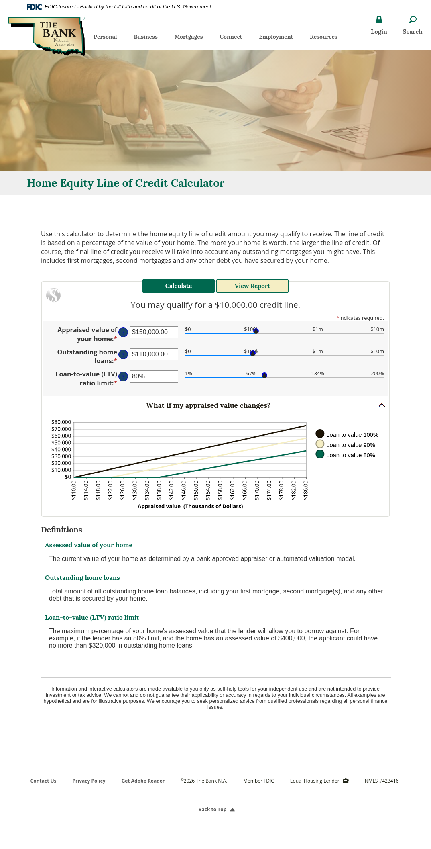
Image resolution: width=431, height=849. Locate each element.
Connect (231, 36)
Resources (323, 36)
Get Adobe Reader (143, 780)
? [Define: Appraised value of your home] (123, 332)
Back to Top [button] (216, 809)
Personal (105, 36)
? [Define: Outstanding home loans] (123, 354)
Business (145, 36)
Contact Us (43, 780)
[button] (215, 405)
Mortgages (189, 36)
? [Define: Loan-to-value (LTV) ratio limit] (123, 377)
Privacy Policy (89, 780)
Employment (280, 38)
